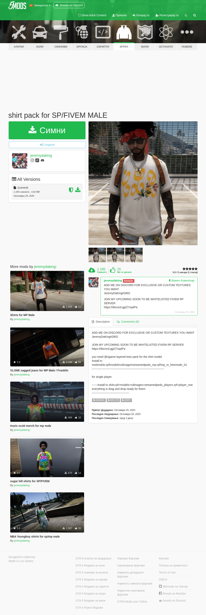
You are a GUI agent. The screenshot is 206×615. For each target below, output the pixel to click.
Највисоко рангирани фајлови (131, 592)
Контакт (164, 558)
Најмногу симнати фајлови (134, 583)
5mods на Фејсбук (172, 593)
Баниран (128, 281)
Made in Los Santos (21, 561)
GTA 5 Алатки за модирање (93, 558)
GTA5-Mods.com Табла (132, 601)
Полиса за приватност (173, 565)
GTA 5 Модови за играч (91, 593)
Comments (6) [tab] (128, 321)
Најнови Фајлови (128, 558)
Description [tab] (101, 321)
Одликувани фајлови (131, 565)
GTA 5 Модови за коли (90, 565)
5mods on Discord (172, 600)
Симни (47, 130)
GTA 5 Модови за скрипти (92, 586)
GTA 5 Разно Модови (89, 607)
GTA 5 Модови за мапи (90, 600)
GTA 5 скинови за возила (92, 572)
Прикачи (119, 15)
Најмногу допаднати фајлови (130, 574)
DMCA (163, 579)
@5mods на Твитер (173, 586)
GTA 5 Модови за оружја (91, 579)
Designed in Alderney (22, 557)
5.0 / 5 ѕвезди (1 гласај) (185, 272)
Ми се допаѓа (124, 272)
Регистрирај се (167, 15)
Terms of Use (167, 572)
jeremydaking (41, 155)
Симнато (102, 272)
